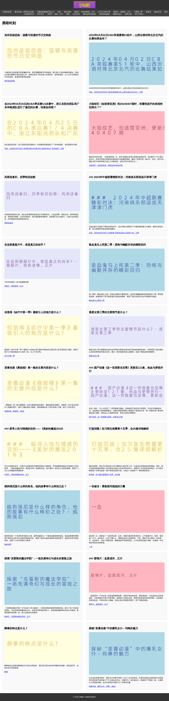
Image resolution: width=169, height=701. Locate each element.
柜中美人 (40, 14)
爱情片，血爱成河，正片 (98, 604)
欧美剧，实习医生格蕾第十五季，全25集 (104, 474)
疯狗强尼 (7, 544)
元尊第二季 (138, 12)
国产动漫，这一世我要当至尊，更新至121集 (106, 417)
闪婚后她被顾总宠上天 (45, 12)
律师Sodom (117, 14)
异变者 (148, 12)
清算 (68, 14)
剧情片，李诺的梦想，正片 (84, 12)
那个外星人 (139, 14)
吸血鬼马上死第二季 (96, 300)
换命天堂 (157, 12)
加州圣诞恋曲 (9, 81)
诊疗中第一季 (9, 356)
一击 (90, 547)
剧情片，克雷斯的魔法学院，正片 (17, 616)
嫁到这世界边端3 (89, 14)
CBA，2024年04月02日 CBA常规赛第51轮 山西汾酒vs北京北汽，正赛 (116, 92)
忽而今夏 (128, 14)
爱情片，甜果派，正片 (122, 12)
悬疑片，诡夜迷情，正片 (13, 286)
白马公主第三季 (104, 12)
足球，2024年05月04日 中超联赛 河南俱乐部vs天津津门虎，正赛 (114, 233)
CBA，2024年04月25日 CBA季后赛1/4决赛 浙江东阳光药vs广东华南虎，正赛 (34, 149)
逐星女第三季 (94, 356)
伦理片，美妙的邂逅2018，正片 (16, 474)
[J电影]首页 (7, 12)
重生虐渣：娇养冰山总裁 (24, 12)
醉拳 (6, 672)
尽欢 (59, 12)
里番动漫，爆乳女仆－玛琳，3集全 (102, 686)
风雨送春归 (8, 223)
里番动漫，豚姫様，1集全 (14, 411)
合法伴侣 (76, 14)
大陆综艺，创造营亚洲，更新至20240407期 (105, 165)
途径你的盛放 (104, 14)
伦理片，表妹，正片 (55, 14)
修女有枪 (67, 12)
